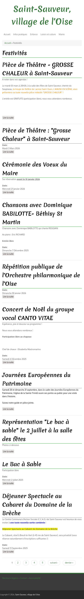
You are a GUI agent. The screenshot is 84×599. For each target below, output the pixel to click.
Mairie (62, 34)
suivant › (54, 562)
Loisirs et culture (48, 34)
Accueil (7, 34)
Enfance (34, 34)
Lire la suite (8, 117)
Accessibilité (35, 578)
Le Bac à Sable (21, 464)
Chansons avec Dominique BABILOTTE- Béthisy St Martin (37, 213)
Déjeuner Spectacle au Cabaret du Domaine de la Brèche (37, 504)
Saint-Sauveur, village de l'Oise (27, 594)
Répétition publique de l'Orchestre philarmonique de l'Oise (41, 275)
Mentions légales (10, 578)
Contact (23, 578)
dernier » (69, 562)
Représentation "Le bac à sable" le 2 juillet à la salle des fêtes (37, 430)
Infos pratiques (20, 34)
